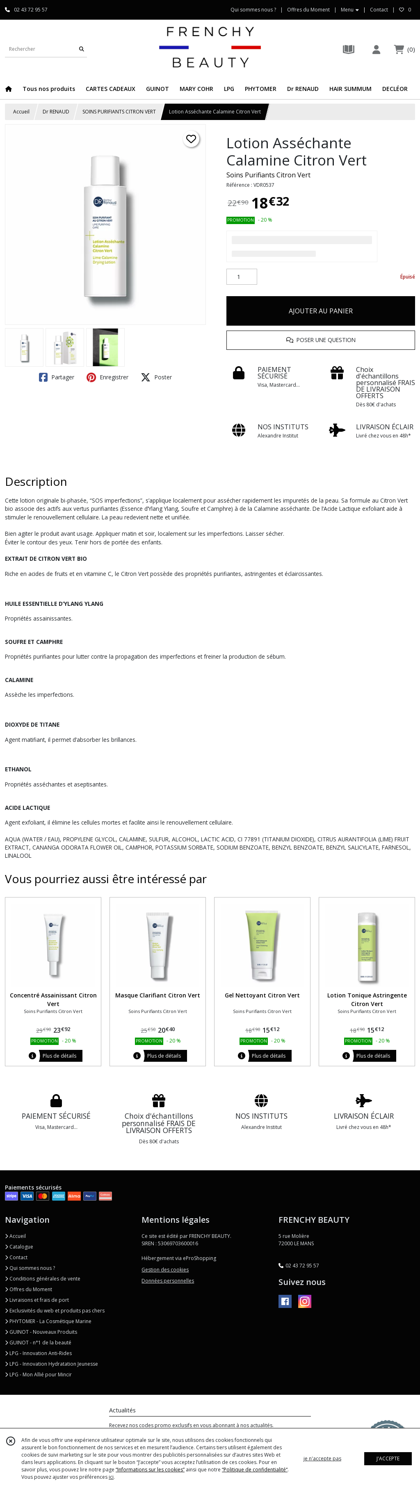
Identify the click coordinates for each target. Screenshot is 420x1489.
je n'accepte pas (322, 1458)
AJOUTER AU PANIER (321, 310)
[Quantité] (241, 277)
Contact (379, 9)
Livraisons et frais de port (37, 1299)
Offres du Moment (28, 1289)
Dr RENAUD (56, 111)
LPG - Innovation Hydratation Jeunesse (51, 1363)
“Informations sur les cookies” (150, 1469)
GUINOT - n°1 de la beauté (38, 1342)
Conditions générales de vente (42, 1278)
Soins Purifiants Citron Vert (268, 174)
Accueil (21, 111)
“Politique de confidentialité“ (255, 1469)
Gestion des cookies (165, 1269)
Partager (56, 377)
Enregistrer (107, 377)
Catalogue (19, 1246)
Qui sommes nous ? (30, 1268)
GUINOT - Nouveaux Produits (41, 1331)
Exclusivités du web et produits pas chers (55, 1310)
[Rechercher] (81, 49)
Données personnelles (168, 1280)
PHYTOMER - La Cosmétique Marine (48, 1321)
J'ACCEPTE (388, 1458)
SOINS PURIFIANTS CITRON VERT (119, 111)
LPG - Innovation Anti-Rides (38, 1353)
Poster (156, 377)
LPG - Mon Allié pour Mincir (38, 1374)
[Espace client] (376, 49)
